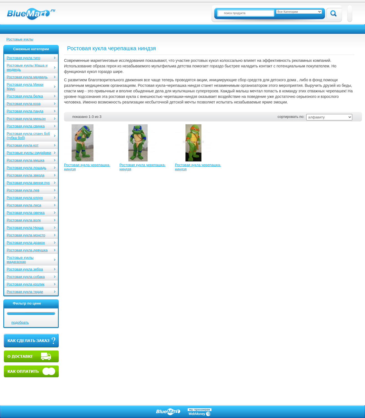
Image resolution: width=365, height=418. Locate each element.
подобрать (20, 322)
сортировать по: (291, 117)
